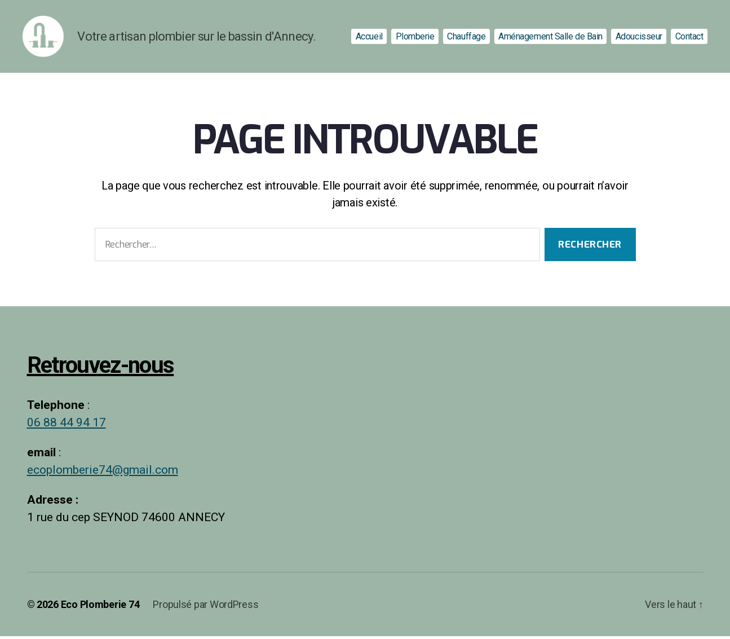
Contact (689, 38)
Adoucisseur (639, 38)
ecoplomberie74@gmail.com (102, 473)
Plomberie (415, 38)
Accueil (369, 38)
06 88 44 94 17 (66, 426)
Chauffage (466, 38)
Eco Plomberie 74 (100, 607)
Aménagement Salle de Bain (550, 38)
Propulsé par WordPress (205, 607)
